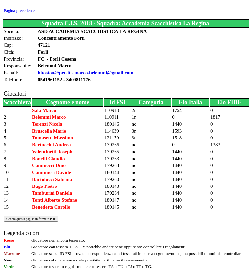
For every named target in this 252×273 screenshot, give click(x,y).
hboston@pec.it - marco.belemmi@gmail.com (85, 72)
